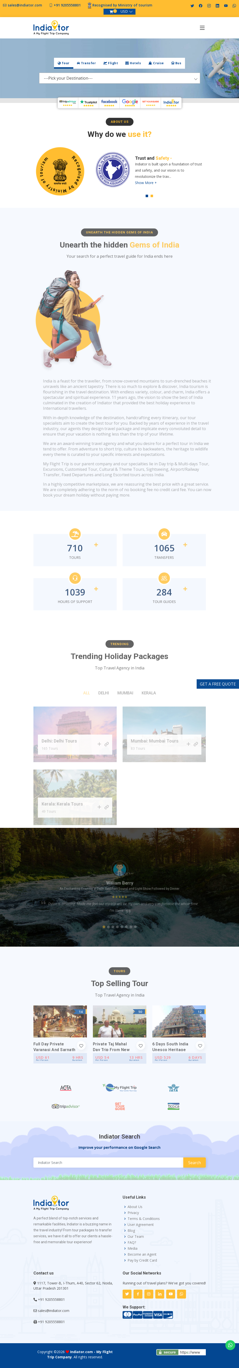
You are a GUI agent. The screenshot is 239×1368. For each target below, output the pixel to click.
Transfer (86, 63)
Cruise (156, 63)
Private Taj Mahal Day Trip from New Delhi (111, 1068)
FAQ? (132, 1242)
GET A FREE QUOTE (218, 684)
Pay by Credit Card (142, 1260)
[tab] (63, 63)
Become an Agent (142, 1254)
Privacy (133, 1212)
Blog (131, 1230)
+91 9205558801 (67, 5)
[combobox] (119, 78)
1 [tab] (147, 196)
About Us (135, 1207)
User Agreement (141, 1224)
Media (132, 1248)
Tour (64, 63)
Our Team (136, 1236)
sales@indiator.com (25, 5)
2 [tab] (152, 196)
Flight (110, 63)
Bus (176, 63)
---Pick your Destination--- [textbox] (68, 78)
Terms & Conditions (144, 1218)
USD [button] (124, 11)
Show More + (146, 183)
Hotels (133, 63)
